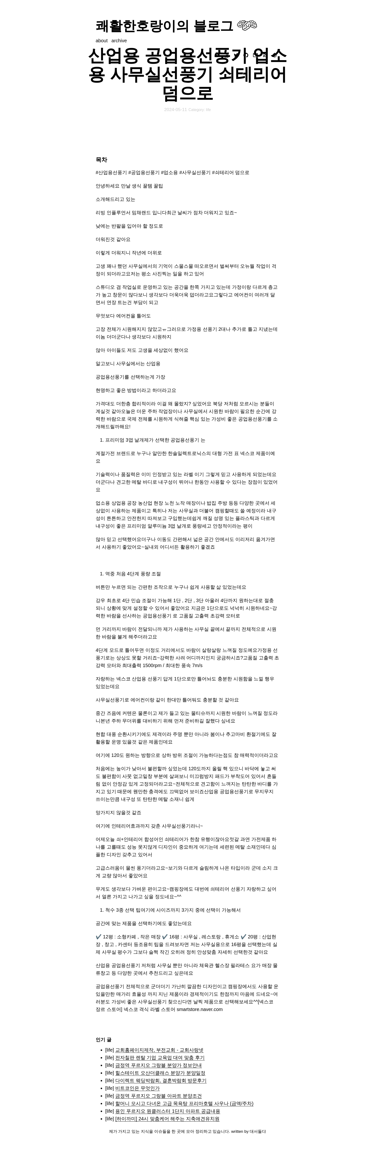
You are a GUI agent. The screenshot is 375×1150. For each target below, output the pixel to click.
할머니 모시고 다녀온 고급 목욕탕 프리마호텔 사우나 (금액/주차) (184, 1103)
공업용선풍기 (110, 986)
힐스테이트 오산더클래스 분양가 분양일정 (160, 1072)
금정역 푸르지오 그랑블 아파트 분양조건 (158, 1095)
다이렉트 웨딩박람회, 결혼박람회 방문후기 (161, 1080)
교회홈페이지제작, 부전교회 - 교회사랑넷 (159, 1050)
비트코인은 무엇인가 (137, 1088)
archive (119, 40)
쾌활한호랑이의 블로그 (164, 25)
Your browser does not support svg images (247, 25)
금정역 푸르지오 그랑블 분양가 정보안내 (158, 1065)
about (102, 40)
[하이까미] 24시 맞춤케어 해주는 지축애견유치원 (167, 1118)
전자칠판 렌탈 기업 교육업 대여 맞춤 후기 (159, 1057)
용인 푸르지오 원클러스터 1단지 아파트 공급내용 (167, 1111)
